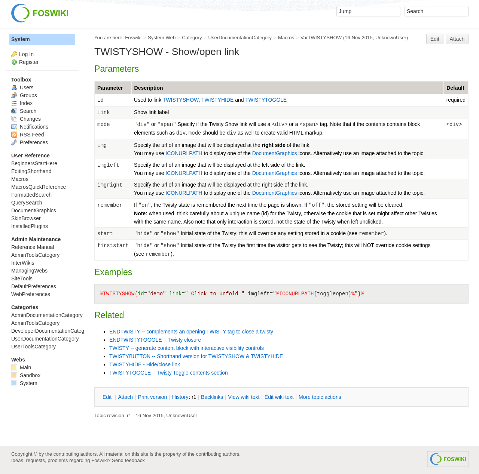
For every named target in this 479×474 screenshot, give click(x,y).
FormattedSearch (31, 195)
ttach (125, 397)
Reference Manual (32, 247)
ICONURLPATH (183, 153)
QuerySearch (26, 203)
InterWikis (22, 263)
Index (22, 103)
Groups (24, 95)
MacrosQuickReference (38, 187)
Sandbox (25, 375)
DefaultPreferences (33, 286)
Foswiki (133, 37)
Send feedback (128, 460)
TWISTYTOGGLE (266, 100)
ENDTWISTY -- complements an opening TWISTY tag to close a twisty (191, 332)
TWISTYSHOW (181, 100)
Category (192, 37)
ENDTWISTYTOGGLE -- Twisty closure (155, 340)
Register (29, 62)
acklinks (212, 397)
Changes (26, 119)
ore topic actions (320, 397)
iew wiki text (244, 397)
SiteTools (22, 278)
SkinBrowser (26, 218)
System (20, 39)
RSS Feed (27, 135)
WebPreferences (30, 294)
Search (23, 111)
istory (180, 397)
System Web (162, 37)
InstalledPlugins (29, 226)
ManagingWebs (29, 271)
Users (22, 87)
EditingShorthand (31, 171)
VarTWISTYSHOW (321, 37)
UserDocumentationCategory (240, 37)
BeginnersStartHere (34, 163)
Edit (434, 39)
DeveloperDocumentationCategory (51, 331)
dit (108, 397)
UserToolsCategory (33, 347)
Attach (457, 39)
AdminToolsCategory (35, 255)
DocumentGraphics (274, 153)
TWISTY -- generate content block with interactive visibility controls (186, 348)
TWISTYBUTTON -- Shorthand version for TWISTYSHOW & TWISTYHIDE (196, 356)
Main (21, 367)
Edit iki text (279, 397)
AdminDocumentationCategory (47, 315)
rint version (152, 397)
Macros (286, 37)
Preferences (29, 142)
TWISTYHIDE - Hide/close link (144, 364)
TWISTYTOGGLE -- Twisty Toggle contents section (168, 373)
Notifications (29, 127)
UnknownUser (390, 37)
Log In (26, 54)
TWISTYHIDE (218, 100)
